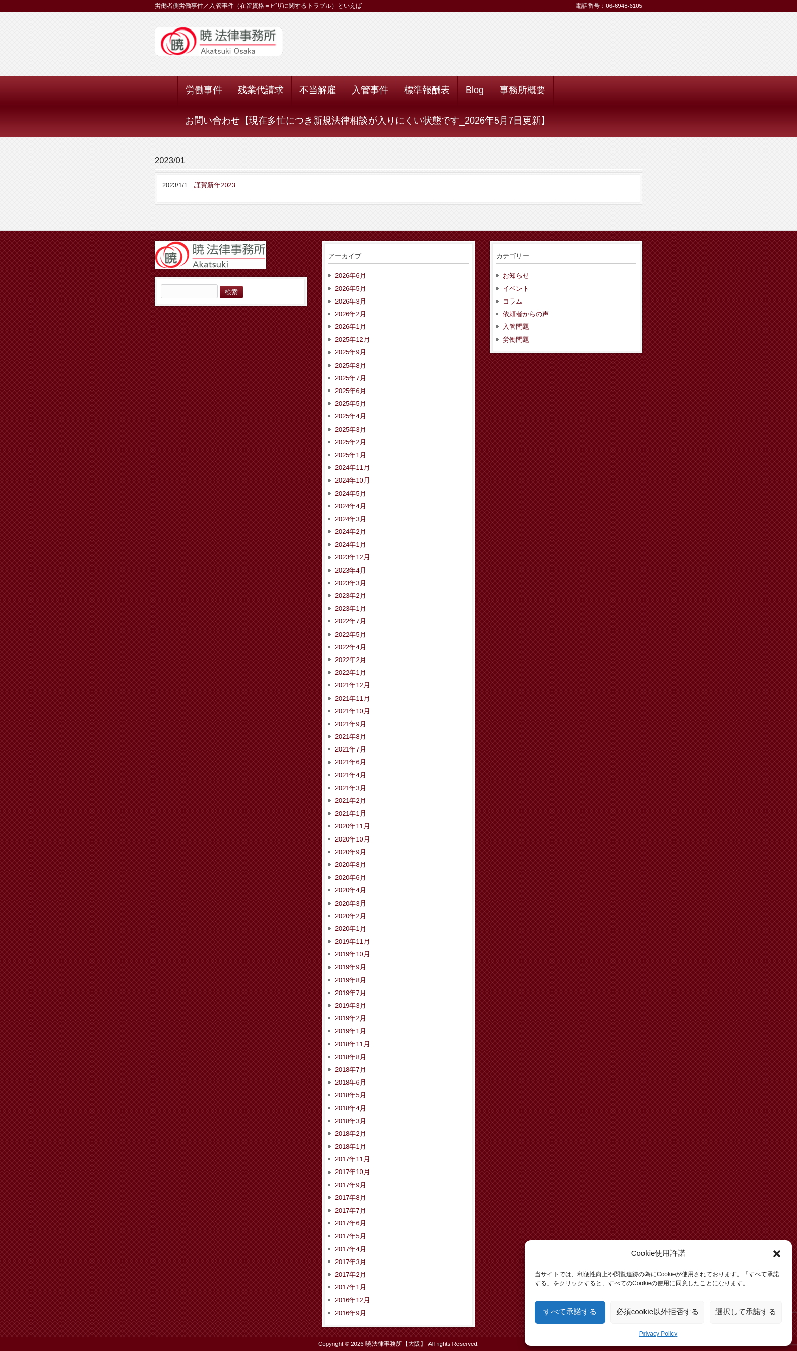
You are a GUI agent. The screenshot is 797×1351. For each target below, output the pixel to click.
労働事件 (204, 90)
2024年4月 (350, 506)
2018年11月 (352, 1044)
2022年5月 (350, 634)
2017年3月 (350, 1262)
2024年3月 (350, 519)
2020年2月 (350, 916)
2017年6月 (350, 1223)
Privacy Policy (658, 1333)
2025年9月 (350, 352)
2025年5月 (350, 403)
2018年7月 (350, 1069)
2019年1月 (350, 1031)
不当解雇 (317, 90)
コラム (513, 301)
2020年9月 (350, 852)
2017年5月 (350, 1236)
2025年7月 (350, 378)
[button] (777, 1254)
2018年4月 (350, 1108)
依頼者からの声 (526, 314)
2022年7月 (350, 621)
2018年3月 (350, 1121)
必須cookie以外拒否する (657, 1311)
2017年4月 (350, 1249)
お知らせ (516, 275)
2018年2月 (350, 1133)
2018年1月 (350, 1146)
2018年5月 (350, 1095)
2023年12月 (352, 557)
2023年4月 (350, 570)
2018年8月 (350, 1057)
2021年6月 (350, 762)
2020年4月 (350, 890)
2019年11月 (352, 941)
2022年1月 (350, 672)
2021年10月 (352, 711)
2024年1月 (350, 544)
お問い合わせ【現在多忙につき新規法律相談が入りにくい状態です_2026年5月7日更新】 (367, 120)
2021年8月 (350, 736)
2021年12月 (352, 685)
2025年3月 (350, 429)
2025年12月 (352, 339)
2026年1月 (350, 327)
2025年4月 (350, 416)
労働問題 (516, 339)
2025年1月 (350, 455)
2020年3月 (350, 903)
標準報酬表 (427, 90)
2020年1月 (350, 929)
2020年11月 (352, 826)
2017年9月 (350, 1185)
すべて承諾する (570, 1311)
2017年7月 (350, 1210)
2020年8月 (350, 864)
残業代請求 (261, 90)
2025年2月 (350, 442)
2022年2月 (350, 660)
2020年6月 (350, 877)
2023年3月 (350, 583)
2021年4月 (350, 775)
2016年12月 (352, 1300)
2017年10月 (352, 1172)
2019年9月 (350, 967)
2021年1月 (350, 813)
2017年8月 (350, 1198)
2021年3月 (350, 788)
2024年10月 (352, 480)
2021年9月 (350, 724)
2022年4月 (350, 647)
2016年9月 (350, 1313)
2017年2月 (350, 1274)
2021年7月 (350, 749)
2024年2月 (350, 531)
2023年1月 (350, 608)
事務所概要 (522, 90)
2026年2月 (350, 314)
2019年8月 (350, 980)
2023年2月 (350, 595)
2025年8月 (350, 365)
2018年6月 (350, 1082)
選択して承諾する (745, 1311)
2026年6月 (350, 275)
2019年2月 (350, 1018)
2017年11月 (352, 1159)
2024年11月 (352, 467)
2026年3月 (350, 301)
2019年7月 (350, 993)
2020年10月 (352, 839)
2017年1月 (350, 1287)
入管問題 (516, 327)
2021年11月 (352, 698)
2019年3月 (350, 1005)
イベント (516, 288)
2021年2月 (350, 800)
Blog (475, 90)
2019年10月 (352, 954)
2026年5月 (350, 288)
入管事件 (370, 90)
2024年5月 (350, 493)
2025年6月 (350, 391)
